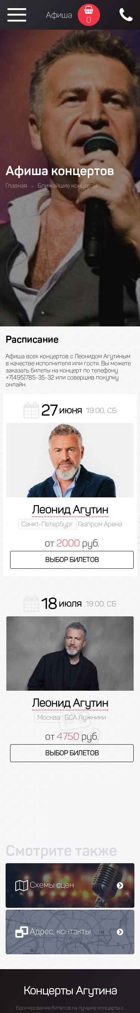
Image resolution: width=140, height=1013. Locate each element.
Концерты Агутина (70, 990)
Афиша (59, 15)
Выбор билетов (72, 560)
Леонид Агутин (70, 509)
